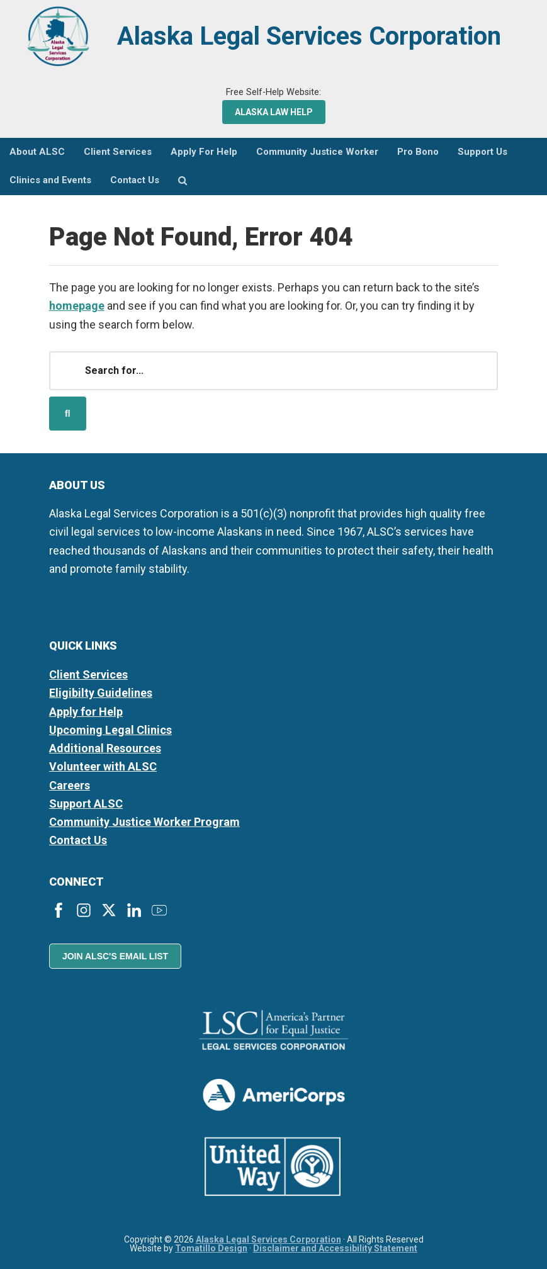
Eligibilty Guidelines (100, 692)
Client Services (88, 674)
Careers (69, 785)
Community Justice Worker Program (144, 821)
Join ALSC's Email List (115, 956)
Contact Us (78, 840)
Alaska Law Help (274, 112)
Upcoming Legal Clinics (110, 729)
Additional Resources (105, 748)
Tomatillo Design (211, 1248)
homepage (76, 305)
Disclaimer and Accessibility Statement (335, 1248)
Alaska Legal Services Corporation (309, 36)
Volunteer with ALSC (103, 766)
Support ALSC (86, 803)
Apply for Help (86, 711)
